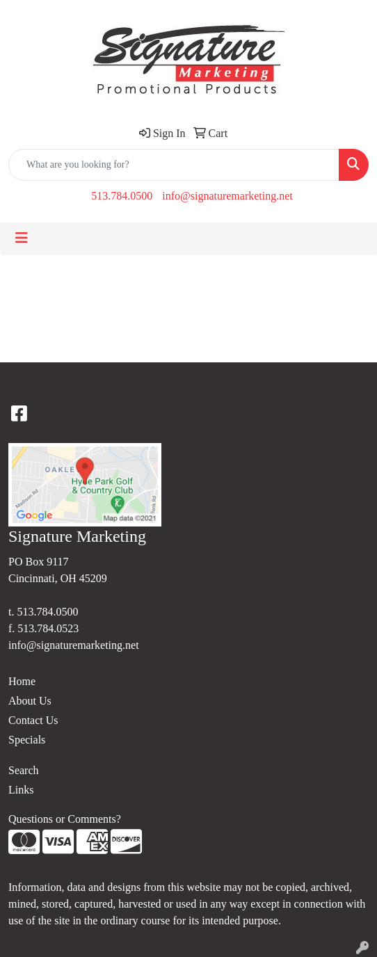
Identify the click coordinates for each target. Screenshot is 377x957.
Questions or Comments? (64, 819)
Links (20, 790)
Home (21, 681)
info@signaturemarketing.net (227, 196)
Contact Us (33, 720)
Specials (26, 740)
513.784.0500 (121, 196)
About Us (29, 701)
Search (23, 770)
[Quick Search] (173, 165)
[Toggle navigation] (21, 238)
